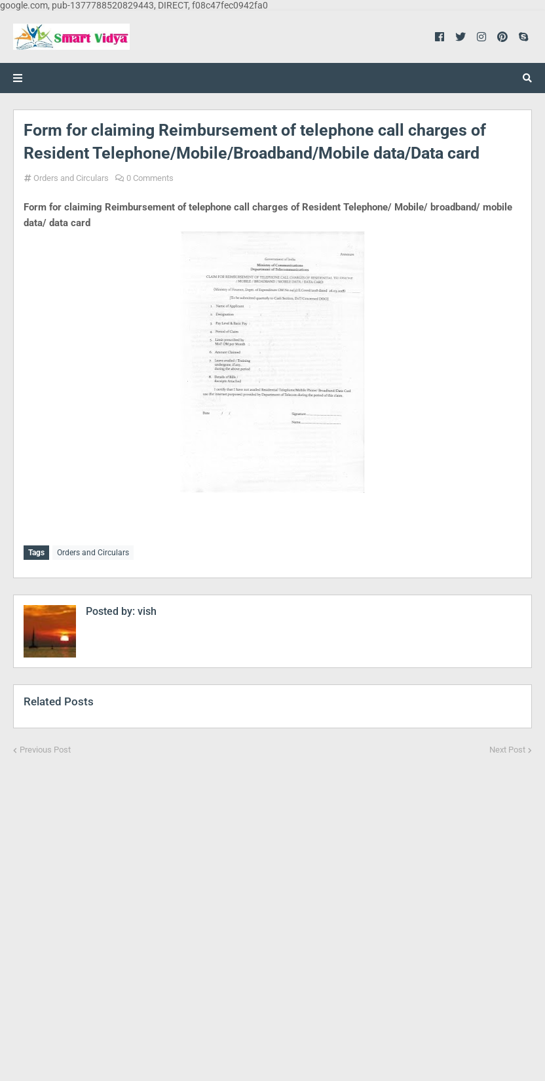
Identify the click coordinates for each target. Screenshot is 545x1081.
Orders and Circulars (71, 178)
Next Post (507, 748)
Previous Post (45, 748)
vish (146, 610)
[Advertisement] (272, 909)
